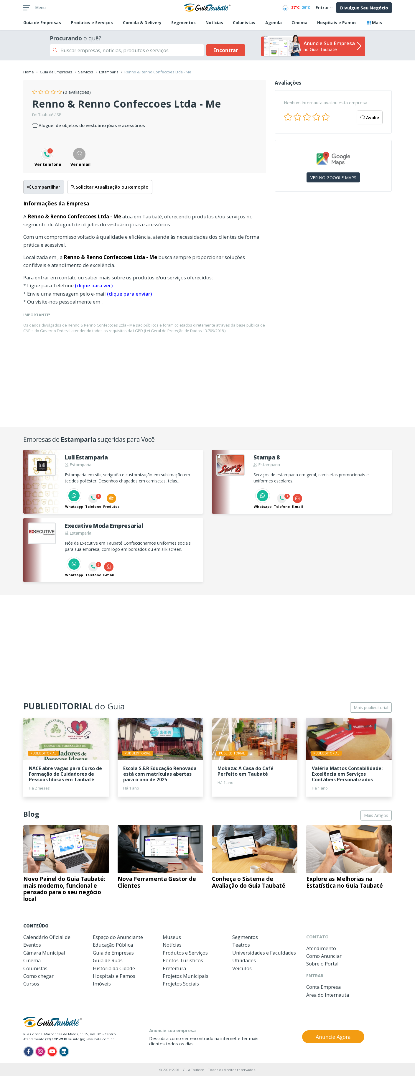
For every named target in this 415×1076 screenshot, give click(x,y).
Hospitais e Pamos (337, 22)
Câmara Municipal (44, 952)
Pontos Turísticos (183, 960)
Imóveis (102, 983)
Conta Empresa (323, 986)
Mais (374, 22)
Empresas (42, 22)
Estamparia (108, 72)
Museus (172, 937)
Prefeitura (174, 968)
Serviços (85, 72)
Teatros (241, 944)
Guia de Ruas (108, 960)
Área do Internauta (327, 994)
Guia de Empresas (56, 72)
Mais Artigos (376, 815)
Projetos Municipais (185, 976)
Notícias (214, 22)
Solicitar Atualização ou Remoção (110, 187)
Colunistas (244, 22)
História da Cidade (114, 968)
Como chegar (38, 976)
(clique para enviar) (129, 293)
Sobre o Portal (322, 963)
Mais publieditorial (371, 707)
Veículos (242, 968)
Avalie (369, 117)
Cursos (31, 983)
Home (28, 72)
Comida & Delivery (142, 22)
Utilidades (244, 960)
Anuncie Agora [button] (333, 1036)
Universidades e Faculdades (264, 952)
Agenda (273, 22)
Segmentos (183, 22)
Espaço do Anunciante (118, 937)
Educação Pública (113, 944)
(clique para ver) (94, 285)
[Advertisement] (333, 247)
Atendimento (321, 948)
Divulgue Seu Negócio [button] (364, 8)
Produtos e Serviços (92, 22)
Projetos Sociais (181, 983)
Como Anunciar (324, 956)
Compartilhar (43, 187)
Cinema (299, 22)
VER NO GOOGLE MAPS (333, 177)
